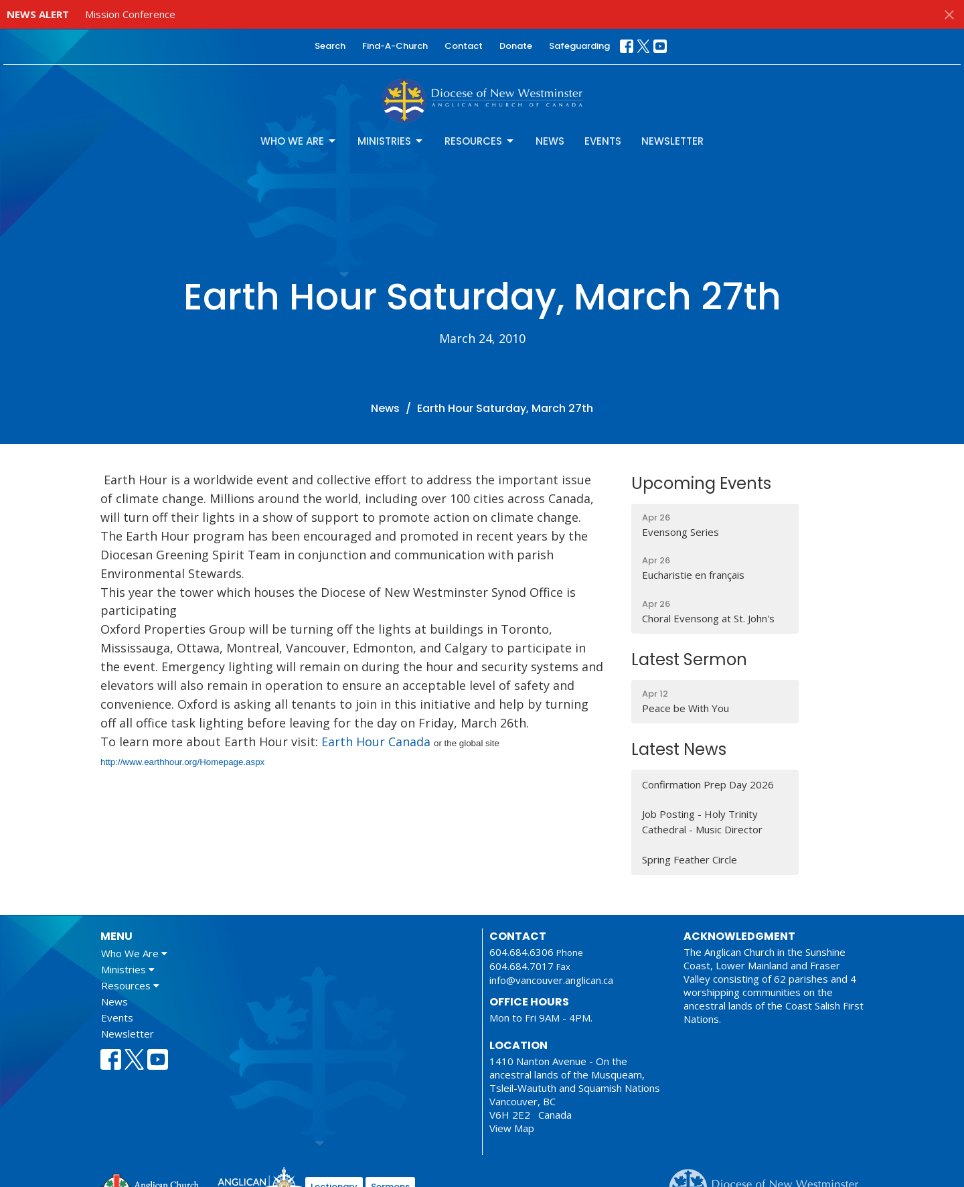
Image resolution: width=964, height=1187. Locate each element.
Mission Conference (130, 14)
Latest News (678, 749)
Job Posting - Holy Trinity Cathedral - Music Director (702, 821)
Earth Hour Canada (377, 742)
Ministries (390, 141)
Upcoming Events (701, 483)
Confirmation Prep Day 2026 (708, 784)
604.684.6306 (521, 952)
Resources (480, 141)
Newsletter (672, 141)
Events (602, 141)
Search (330, 46)
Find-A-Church (395, 46)
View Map (511, 1128)
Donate (515, 46)
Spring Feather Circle (689, 859)
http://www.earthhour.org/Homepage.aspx (182, 762)
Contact (464, 46)
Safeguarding (579, 46)
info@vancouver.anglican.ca (551, 980)
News (550, 141)
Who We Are (298, 141)
